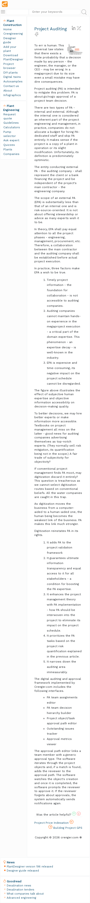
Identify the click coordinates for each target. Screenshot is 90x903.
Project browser (9, 66)
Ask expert (11, 140)
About (7, 90)
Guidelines (11, 122)
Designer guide (9, 40)
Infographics (12, 95)
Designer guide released (23, 870)
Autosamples (13, 81)
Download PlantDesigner (13, 57)
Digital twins (12, 77)
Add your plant (9, 49)
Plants (7, 149)
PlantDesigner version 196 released (30, 866)
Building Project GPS (65, 827)
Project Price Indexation (53, 822)
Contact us (11, 86)
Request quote (9, 116)
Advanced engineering (21, 897)
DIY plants (10, 72)
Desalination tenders (20, 889)
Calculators (11, 127)
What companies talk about (25, 893)
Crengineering (13, 33)
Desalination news (19, 885)
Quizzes (9, 145)
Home (7, 29)
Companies (11, 154)
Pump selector (9, 134)
